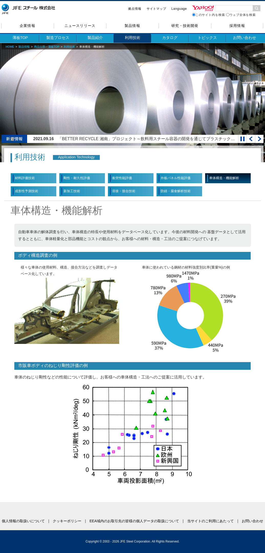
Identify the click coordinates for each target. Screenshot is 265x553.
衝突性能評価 (122, 178)
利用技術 (132, 37)
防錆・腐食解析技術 (176, 191)
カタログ (170, 37)
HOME (10, 46)
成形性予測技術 (26, 191)
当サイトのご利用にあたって (210, 521)
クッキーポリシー (67, 521)
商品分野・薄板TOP (47, 46)
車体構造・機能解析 (224, 178)
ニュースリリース (79, 26)
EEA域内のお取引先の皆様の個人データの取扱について (134, 521)
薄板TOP (20, 37)
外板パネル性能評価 (176, 178)
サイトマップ (156, 9)
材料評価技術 (25, 178)
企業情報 (27, 26)
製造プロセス (57, 37)
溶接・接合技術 (123, 191)
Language (179, 9)
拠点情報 (134, 9)
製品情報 (132, 26)
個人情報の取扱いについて (23, 521)
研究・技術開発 (184, 26)
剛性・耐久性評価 (76, 178)
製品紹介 (95, 37)
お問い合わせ (244, 37)
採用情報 (237, 26)
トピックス (207, 37)
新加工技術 (71, 191)
